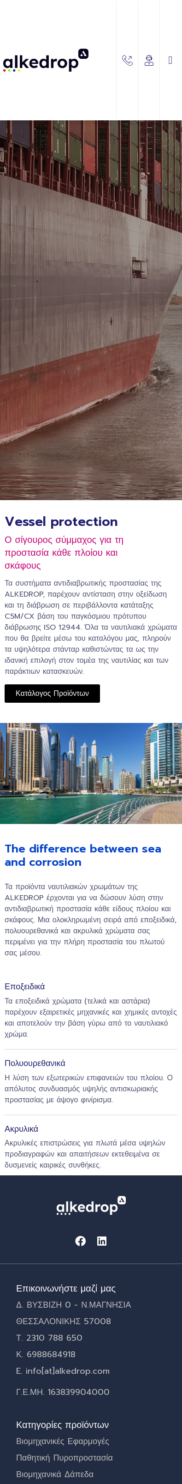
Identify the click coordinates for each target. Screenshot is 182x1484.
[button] (171, 60)
